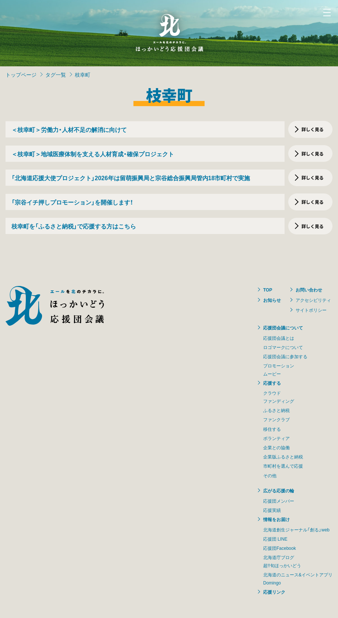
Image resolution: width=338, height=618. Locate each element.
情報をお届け (276, 519)
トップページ (21, 74)
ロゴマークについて (283, 347)
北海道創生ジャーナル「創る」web (296, 529)
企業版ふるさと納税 (283, 456)
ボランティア (276, 438)
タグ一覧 (55, 74)
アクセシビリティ (313, 300)
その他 (269, 475)
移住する (272, 429)
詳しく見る (313, 129)
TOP (267, 289)
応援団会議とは (278, 338)
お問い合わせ (309, 289)
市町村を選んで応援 (283, 465)
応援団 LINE (275, 538)
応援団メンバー (278, 500)
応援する (272, 383)
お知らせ (272, 300)
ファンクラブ (276, 419)
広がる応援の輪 (278, 490)
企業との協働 (276, 447)
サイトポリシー (311, 310)
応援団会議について (283, 327)
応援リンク (274, 592)
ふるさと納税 (276, 410)
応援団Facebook (279, 548)
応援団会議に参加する (285, 356)
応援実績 (272, 510)
